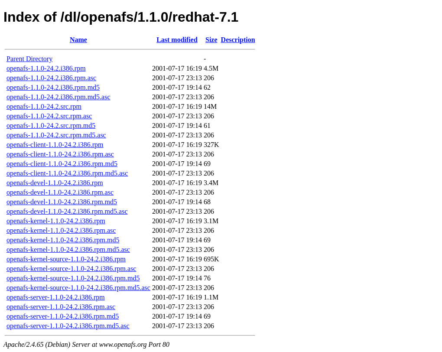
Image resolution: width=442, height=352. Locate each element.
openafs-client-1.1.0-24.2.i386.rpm (55, 144)
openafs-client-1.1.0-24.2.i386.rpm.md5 (61, 163)
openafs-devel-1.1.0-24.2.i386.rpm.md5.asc (66, 211)
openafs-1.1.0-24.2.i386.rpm (46, 68)
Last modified (177, 39)
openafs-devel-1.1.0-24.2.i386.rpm (54, 182)
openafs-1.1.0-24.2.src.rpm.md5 (50, 125)
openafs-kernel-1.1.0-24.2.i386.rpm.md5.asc (68, 249)
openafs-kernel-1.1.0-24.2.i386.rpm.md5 (62, 240)
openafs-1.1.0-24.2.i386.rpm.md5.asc (58, 97)
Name (78, 39)
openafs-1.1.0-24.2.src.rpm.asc (49, 116)
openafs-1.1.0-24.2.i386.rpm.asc (51, 77)
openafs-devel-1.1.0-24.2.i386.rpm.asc (60, 192)
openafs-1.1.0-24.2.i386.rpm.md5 (53, 87)
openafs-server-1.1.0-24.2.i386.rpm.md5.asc (68, 325)
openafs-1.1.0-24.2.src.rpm (43, 106)
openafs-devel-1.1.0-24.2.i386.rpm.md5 (61, 201)
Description (238, 39)
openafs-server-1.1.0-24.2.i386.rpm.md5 (62, 316)
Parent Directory (29, 58)
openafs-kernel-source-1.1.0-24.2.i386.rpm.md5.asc (78, 287)
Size (211, 39)
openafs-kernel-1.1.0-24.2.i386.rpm (55, 221)
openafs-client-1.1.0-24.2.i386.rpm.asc (60, 154)
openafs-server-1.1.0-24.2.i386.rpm (55, 297)
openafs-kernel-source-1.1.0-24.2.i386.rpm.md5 (73, 278)
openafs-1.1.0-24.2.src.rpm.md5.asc (56, 135)
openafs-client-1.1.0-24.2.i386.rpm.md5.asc (67, 173)
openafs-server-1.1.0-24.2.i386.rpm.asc (60, 306)
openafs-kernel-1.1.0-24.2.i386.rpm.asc (61, 230)
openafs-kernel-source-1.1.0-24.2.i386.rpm (66, 259)
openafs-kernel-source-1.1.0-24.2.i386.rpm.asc (71, 268)
